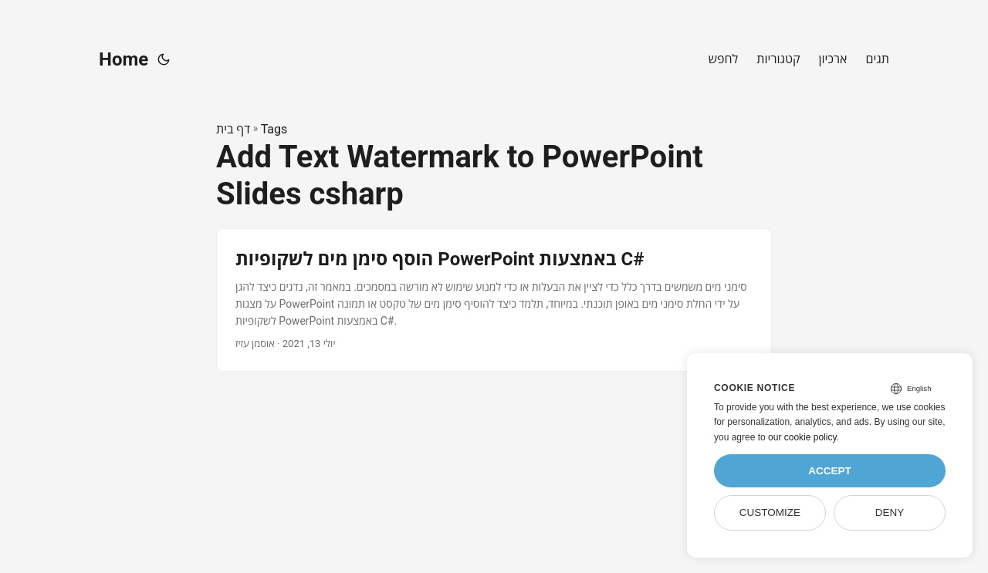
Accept (829, 471)
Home (123, 59)
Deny (890, 512)
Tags (274, 129)
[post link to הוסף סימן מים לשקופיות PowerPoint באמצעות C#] (494, 299)
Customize (769, 512)
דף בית (233, 129)
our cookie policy (802, 437)
